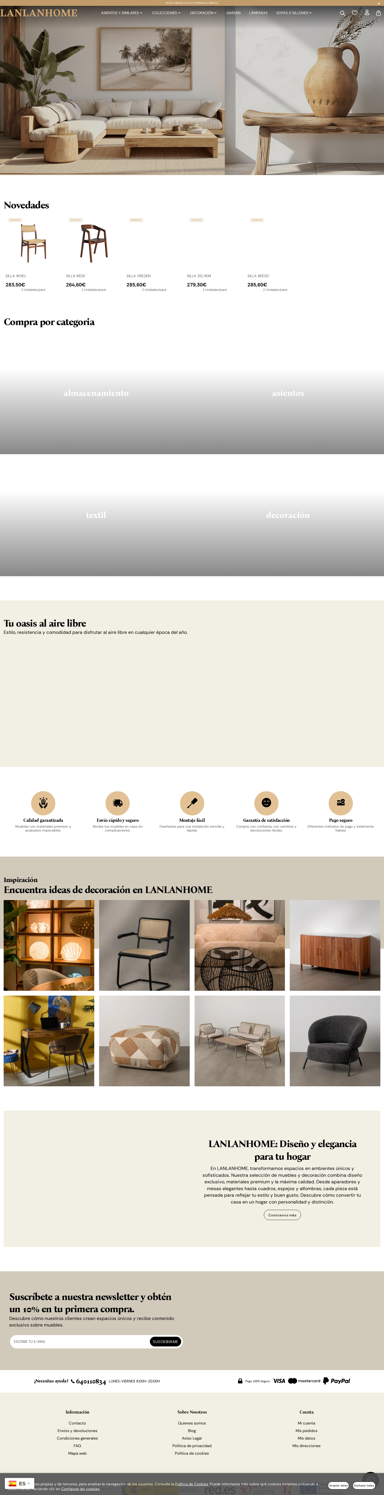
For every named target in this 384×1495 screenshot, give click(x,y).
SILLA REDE (75, 276)
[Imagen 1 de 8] (49, 946)
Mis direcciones (306, 1447)
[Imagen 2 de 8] (144, 946)
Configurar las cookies (80, 1488)
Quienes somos (192, 1424)
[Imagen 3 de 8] (240, 946)
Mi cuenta (306, 1424)
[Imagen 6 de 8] (144, 1042)
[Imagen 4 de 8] (335, 946)
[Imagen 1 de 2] (192, 90)
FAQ (77, 1447)
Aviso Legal (192, 1439)
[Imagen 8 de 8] (335, 1042)
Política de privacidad (192, 1447)
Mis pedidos (306, 1431)
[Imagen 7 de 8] (240, 1042)
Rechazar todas (364, 1485)
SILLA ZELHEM (199, 276)
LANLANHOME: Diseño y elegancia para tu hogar (282, 1151)
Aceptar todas (338, 1485)
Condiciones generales (77, 1439)
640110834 (88, 1382)
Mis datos (306, 1439)
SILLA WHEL (16, 276)
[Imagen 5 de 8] (49, 1042)
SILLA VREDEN (139, 276)
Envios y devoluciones (77, 1431)
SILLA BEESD (258, 276)
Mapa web (77, 1454)
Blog (192, 1431)
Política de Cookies (191, 1484)
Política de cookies (192, 1454)
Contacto (77, 1424)
